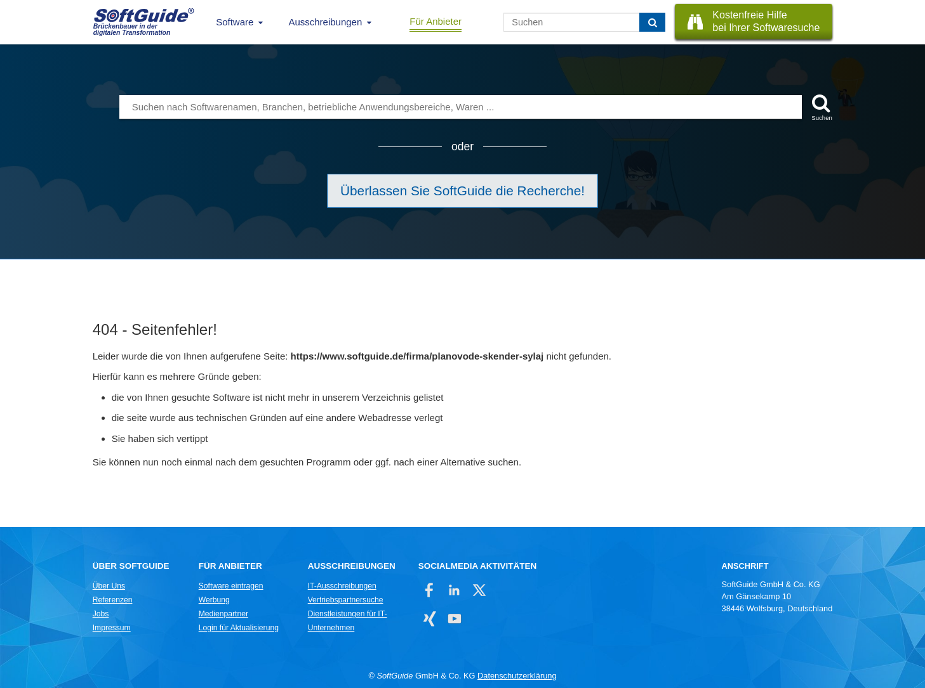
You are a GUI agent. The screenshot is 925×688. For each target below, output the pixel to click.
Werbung (214, 599)
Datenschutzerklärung (516, 675)
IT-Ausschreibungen (342, 585)
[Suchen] (652, 22)
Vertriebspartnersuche (345, 599)
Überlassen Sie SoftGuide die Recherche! (462, 190)
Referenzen (113, 599)
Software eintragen (231, 585)
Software (234, 21)
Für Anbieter (435, 21)
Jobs (101, 613)
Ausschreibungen (325, 21)
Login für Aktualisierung (239, 627)
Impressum (112, 627)
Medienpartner (223, 613)
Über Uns (109, 585)
